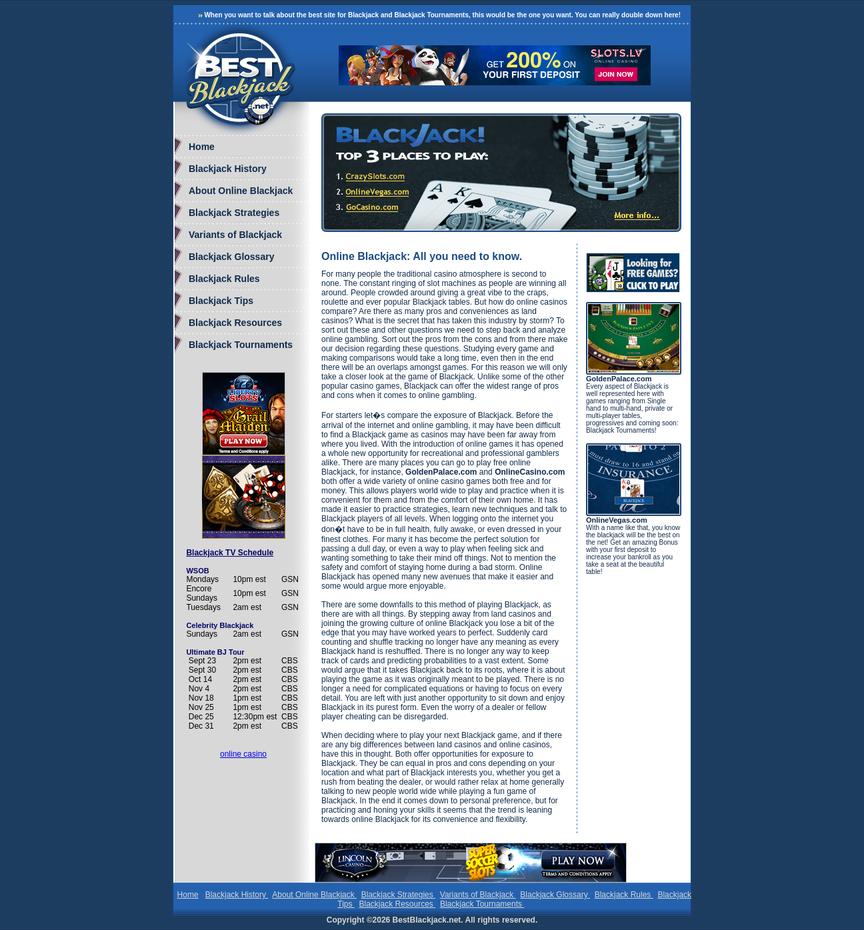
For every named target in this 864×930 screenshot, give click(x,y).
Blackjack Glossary (231, 256)
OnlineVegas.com (616, 520)
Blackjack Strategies (234, 212)
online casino (243, 754)
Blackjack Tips (221, 300)
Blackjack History (228, 168)
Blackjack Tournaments (241, 344)
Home (202, 146)
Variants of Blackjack (235, 234)
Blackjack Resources (235, 322)
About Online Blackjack (241, 190)
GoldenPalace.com (441, 472)
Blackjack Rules (224, 278)
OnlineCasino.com (530, 472)
